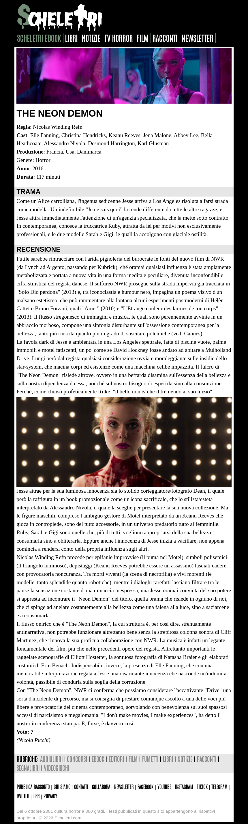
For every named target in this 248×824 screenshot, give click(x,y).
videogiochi (56, 768)
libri (71, 38)
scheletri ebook (39, 38)
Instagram (184, 786)
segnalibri (28, 768)
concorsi (77, 759)
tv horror (118, 38)
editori (116, 759)
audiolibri (51, 759)
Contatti (81, 786)
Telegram (219, 786)
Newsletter (124, 786)
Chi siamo (62, 786)
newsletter (197, 38)
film (142, 38)
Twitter (22, 796)
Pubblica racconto (33, 786)
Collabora (101, 786)
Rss (36, 796)
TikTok (202, 786)
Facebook (145, 786)
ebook (97, 759)
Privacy (50, 796)
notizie (91, 38)
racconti (164, 38)
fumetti (150, 759)
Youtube (164, 786)
